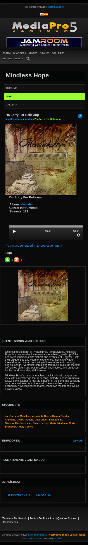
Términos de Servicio (15, 518)
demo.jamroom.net (37, 535)
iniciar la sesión (13, 58)
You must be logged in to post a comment (34, 245)
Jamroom (58, 539)
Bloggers (19, 53)
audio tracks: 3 (18, 495)
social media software (31, 539)
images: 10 (43, 495)
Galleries (58, 53)
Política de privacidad (42, 518)
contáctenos (10, 522)
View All (78, 440)
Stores (32, 53)
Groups (44, 53)
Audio (28, 119)
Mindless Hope (13, 119)
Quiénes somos (66, 518)
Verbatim (27, 204)
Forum (7, 53)
